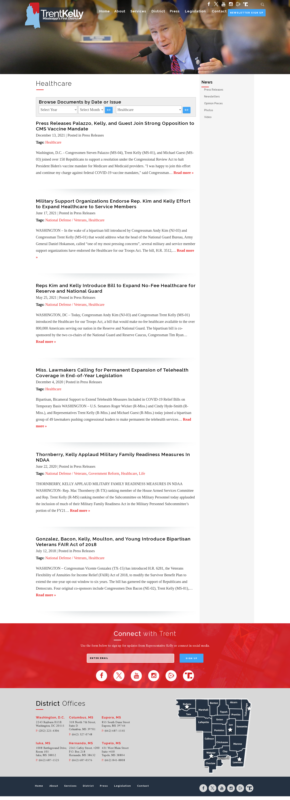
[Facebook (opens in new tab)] (208, 4)
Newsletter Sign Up (246, 12)
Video (208, 117)
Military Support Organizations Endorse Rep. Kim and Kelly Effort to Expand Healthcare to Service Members (113, 203)
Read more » (183, 173)
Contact (219, 11)
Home (104, 11)
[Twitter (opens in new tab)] (215, 4)
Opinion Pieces (213, 103)
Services (138, 11)
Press (175, 11)
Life (142, 473)
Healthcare (53, 142)
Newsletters (212, 96)
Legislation (195, 11)
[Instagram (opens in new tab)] (230, 4)
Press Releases (213, 89)
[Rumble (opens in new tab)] (237, 4)
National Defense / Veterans (66, 220)
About (119, 11)
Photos (208, 110)
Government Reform (103, 473)
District (158, 11)
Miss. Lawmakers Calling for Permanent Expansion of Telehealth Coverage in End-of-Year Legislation (112, 372)
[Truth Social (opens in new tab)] (244, 4)
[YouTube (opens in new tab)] (223, 4)
